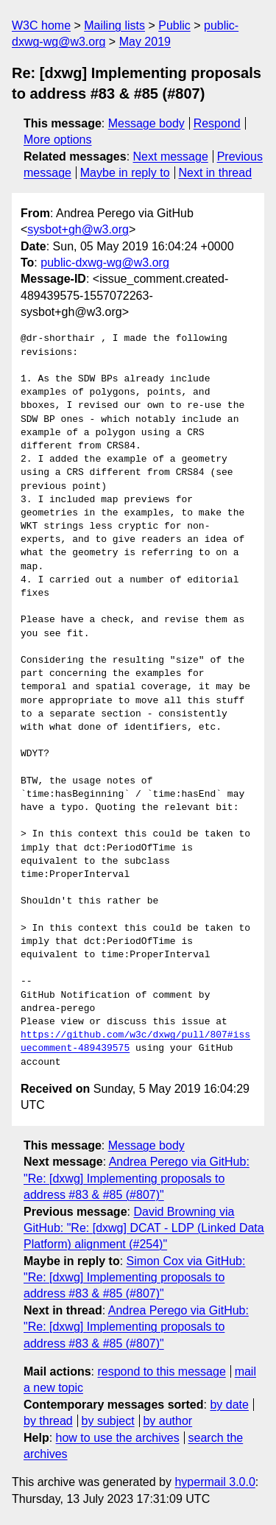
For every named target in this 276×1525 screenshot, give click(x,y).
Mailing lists (114, 25)
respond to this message (161, 1371)
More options (58, 139)
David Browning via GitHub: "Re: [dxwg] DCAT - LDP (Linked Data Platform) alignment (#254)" (144, 1228)
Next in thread (215, 172)
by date (229, 1404)
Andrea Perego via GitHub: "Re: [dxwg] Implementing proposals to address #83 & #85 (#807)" (137, 1178)
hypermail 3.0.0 (214, 1482)
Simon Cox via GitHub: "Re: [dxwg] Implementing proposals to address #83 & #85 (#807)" (134, 1277)
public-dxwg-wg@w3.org (104, 262)
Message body (146, 123)
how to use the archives (118, 1437)
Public (174, 25)
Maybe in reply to (125, 172)
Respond (217, 123)
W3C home (41, 25)
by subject (108, 1421)
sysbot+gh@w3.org (78, 229)
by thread (48, 1421)
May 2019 (145, 41)
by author (167, 1421)
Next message (170, 156)
